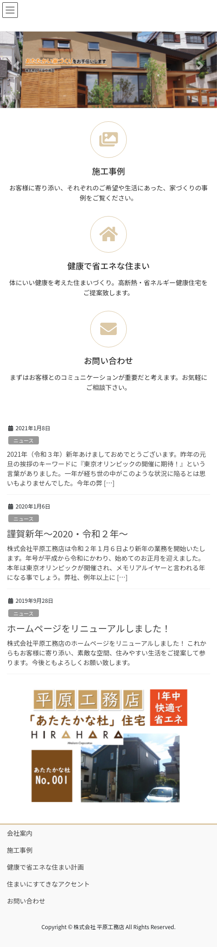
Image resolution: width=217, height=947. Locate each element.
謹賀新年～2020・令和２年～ (67, 533)
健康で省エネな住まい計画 (45, 866)
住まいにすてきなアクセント (48, 883)
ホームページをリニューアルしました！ (89, 628)
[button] (16, 65)
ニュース (23, 440)
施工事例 (20, 850)
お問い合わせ (26, 900)
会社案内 (20, 833)
